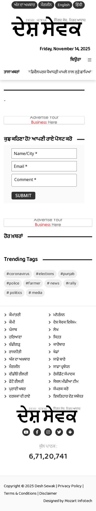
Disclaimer (48, 493)
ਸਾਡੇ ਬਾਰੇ (59, 359)
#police (12, 283)
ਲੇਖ (55, 330)
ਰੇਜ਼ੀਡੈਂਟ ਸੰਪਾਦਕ (64, 374)
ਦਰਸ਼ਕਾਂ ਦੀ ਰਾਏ (19, 396)
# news (53, 283)
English (64, 5)
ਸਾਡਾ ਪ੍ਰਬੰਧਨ (61, 367)
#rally (71, 283)
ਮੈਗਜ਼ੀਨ (46, 5)
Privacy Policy (70, 486)
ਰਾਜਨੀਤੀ (15, 352)
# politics (14, 292)
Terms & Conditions (20, 493)
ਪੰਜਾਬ (13, 330)
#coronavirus (17, 274)
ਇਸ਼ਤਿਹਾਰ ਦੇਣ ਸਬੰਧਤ (68, 396)
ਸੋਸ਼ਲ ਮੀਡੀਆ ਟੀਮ (65, 381)
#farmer (33, 283)
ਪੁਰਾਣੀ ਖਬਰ (17, 389)
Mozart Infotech (78, 501)
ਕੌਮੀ (12, 322)
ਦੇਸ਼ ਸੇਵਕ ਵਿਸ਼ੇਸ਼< (65, 322)
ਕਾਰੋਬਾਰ (59, 344)
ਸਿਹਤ (57, 337)
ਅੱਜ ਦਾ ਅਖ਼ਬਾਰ (24, 5)
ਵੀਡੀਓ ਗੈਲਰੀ (18, 374)
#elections (45, 274)
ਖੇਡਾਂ (56, 352)
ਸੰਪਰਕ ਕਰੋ (60, 389)
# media (35, 292)
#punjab (67, 274)
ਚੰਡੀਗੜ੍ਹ (14, 344)
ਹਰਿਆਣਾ (15, 337)
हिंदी (79, 5)
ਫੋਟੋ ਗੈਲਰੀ (16, 381)
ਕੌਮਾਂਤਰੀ (14, 315)
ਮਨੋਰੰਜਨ (59, 315)
